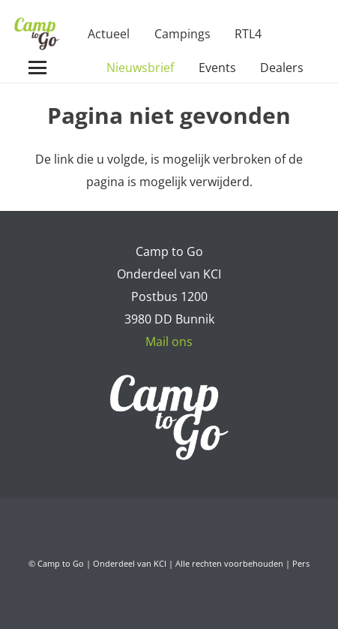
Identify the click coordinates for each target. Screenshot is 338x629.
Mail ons (169, 341)
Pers (301, 563)
